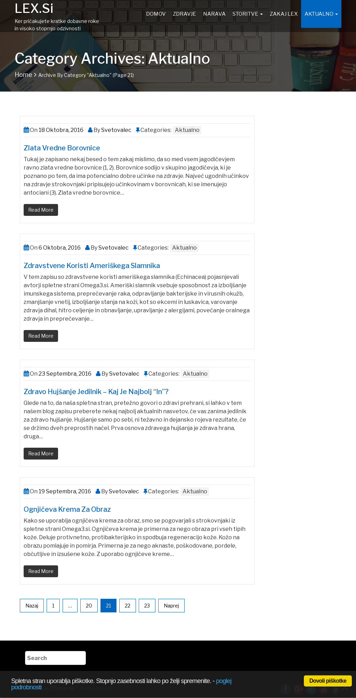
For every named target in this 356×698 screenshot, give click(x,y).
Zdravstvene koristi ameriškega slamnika (92, 265)
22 (127, 606)
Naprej (171, 606)
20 (89, 606)
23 (147, 606)
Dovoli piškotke (327, 681)
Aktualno (321, 14)
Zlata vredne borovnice (62, 148)
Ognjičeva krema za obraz (67, 509)
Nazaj (31, 606)
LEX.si (34, 8)
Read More (41, 210)
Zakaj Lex (284, 14)
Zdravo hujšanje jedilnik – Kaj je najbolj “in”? (96, 391)
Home (23, 74)
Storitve (248, 14)
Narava (214, 14)
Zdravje (184, 14)
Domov (156, 14)
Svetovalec (115, 130)
